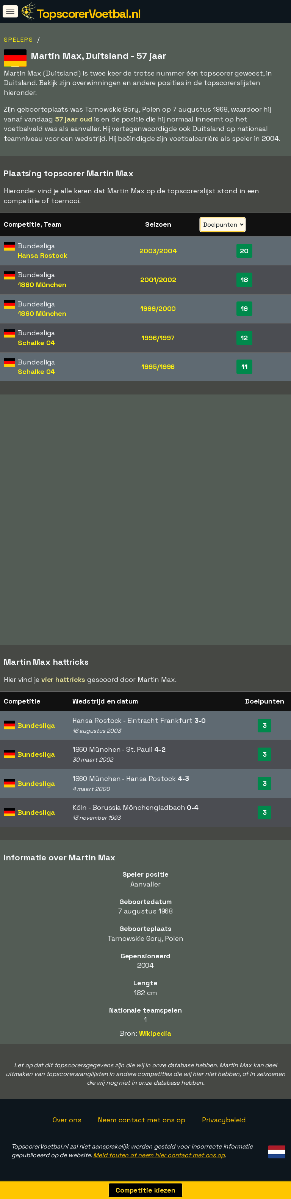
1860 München (42, 284)
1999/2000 (158, 308)
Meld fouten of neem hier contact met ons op (159, 1155)
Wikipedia (155, 1033)
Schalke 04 (36, 342)
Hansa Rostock (42, 255)
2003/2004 (158, 250)
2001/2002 (158, 279)
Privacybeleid (224, 1119)
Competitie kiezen (145, 1190)
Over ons (67, 1119)
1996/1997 (158, 337)
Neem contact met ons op (141, 1119)
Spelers (18, 40)
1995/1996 (158, 366)
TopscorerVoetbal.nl (89, 13)
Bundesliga (36, 725)
